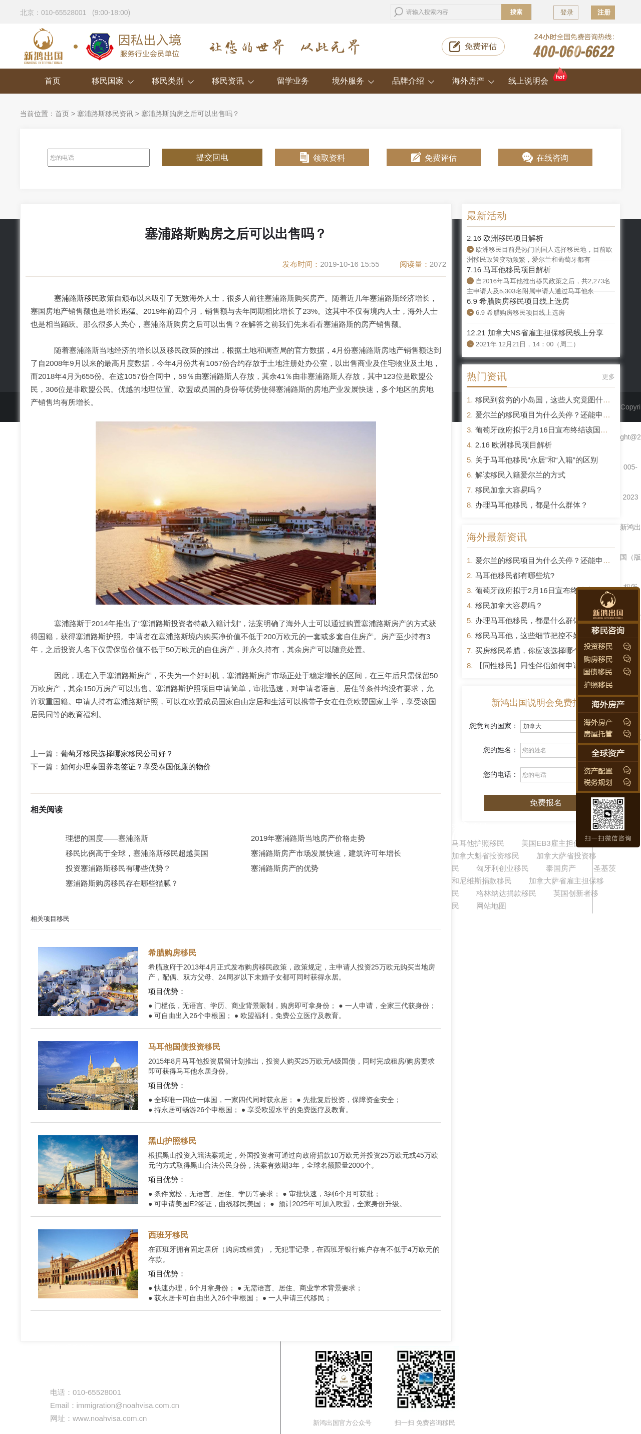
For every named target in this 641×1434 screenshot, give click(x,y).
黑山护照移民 (172, 1141)
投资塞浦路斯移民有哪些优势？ (118, 868)
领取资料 (329, 158)
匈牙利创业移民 (502, 868)
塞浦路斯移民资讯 (105, 114)
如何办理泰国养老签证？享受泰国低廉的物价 (136, 767)
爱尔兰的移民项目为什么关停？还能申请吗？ (550, 414)
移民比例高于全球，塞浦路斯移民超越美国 (137, 853)
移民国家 (113, 81)
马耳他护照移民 (478, 843)
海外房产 (473, 81)
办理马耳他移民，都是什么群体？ (531, 505)
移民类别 (173, 81)
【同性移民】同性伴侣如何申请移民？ (539, 665)
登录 (566, 12)
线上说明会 (538, 77)
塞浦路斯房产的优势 (284, 868)
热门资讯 (487, 376)
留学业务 (293, 81)
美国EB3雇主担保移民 (558, 843)
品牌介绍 (413, 81)
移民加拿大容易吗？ (509, 490)
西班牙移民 (168, 1235)
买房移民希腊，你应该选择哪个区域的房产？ (550, 650)
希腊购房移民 (172, 952)
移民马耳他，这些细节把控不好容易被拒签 (546, 635)
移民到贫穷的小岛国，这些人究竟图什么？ (546, 399)
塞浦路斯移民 (76, 298)
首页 (53, 81)
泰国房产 (561, 868)
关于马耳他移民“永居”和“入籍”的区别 (536, 459)
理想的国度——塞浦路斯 (107, 838)
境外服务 (353, 81)
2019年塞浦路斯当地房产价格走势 (308, 838)
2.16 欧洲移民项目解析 (505, 238)
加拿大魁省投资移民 (485, 855)
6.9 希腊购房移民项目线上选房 (518, 301)
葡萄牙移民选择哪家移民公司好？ (117, 754)
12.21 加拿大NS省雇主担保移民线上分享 (535, 332)
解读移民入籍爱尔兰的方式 (520, 474)
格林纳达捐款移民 (506, 893)
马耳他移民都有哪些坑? (514, 575)
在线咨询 (552, 158)
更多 (608, 376)
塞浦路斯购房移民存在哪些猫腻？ (122, 883)
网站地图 (491, 905)
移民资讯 (233, 81)
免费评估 (481, 46)
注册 (603, 12)
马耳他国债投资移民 (184, 1047)
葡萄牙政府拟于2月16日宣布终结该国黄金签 (549, 429)
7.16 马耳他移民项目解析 (509, 269)
